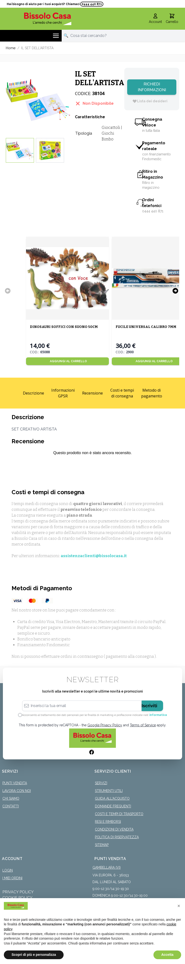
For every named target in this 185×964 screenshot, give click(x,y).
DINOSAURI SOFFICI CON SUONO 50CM (64, 327)
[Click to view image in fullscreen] (38, 100)
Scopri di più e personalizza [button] (34, 955)
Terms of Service (143, 725)
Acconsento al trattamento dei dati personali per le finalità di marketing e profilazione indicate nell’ (94, 715)
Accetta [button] (167, 955)
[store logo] (47, 18)
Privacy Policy (18, 892)
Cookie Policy (17, 897)
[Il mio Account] (155, 19)
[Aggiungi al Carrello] (67, 361)
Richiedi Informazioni (152, 87)
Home (10, 48)
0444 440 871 (92, 4)
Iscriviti (149, 705)
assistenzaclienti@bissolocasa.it (94, 556)
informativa (158, 715)
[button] (179, 906)
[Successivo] (175, 291)
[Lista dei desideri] (149, 101)
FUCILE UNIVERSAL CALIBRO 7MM (145, 327)
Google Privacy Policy (104, 725)
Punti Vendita (14, 783)
